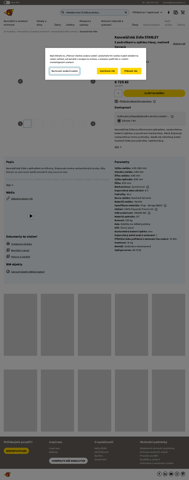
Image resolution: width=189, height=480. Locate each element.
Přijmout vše (130, 71)
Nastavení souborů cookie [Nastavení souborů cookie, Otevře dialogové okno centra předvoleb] (65, 71)
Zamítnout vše (107, 71)
